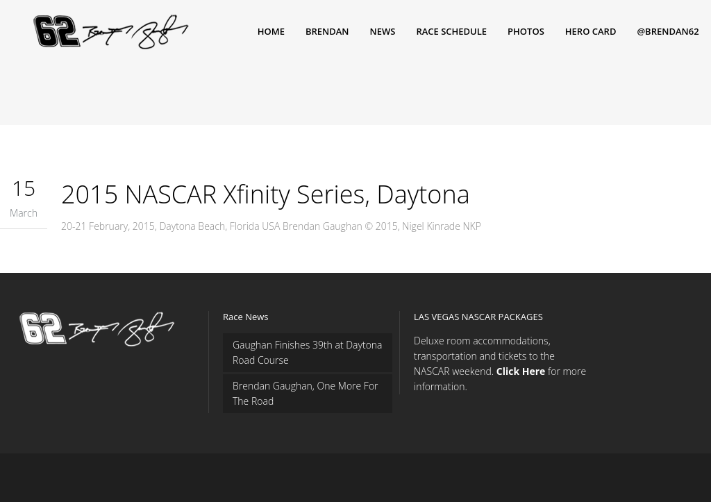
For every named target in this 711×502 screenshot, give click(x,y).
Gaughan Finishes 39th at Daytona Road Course (308, 352)
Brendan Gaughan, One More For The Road (305, 393)
